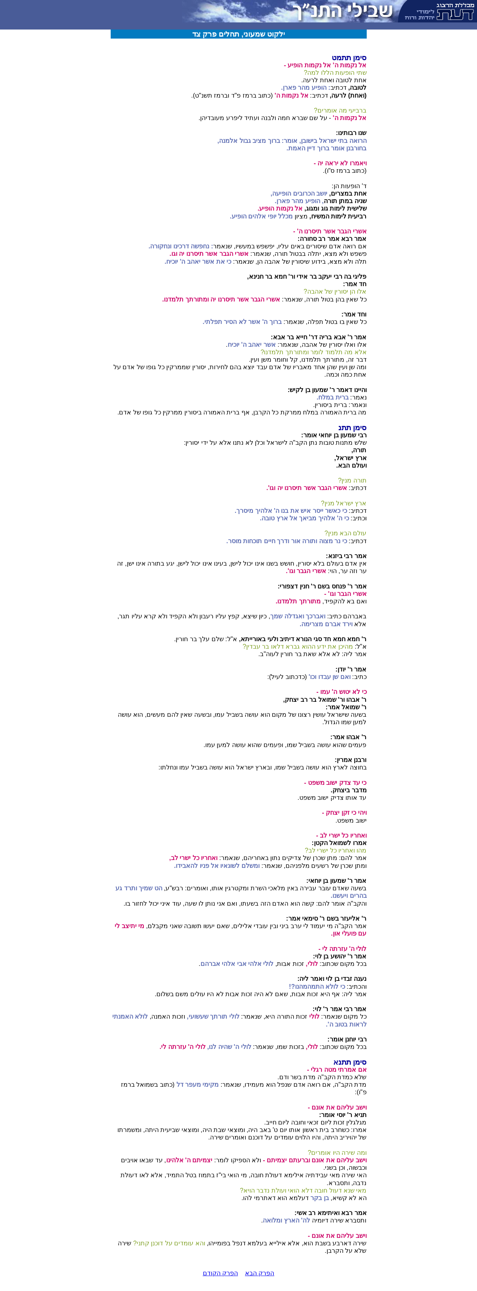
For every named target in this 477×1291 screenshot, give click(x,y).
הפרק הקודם (220, 1273)
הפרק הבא (259, 1273)
